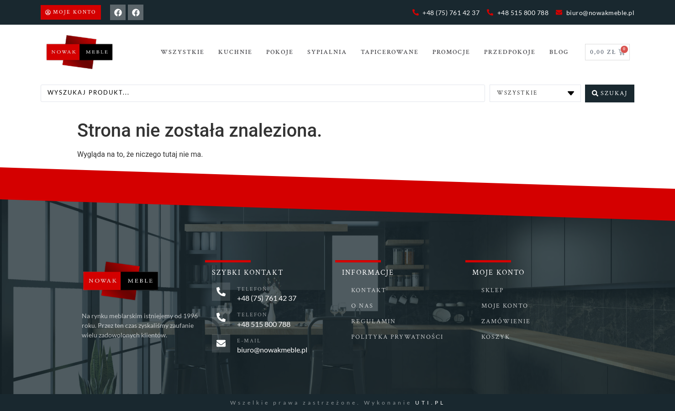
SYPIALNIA (327, 52)
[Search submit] (609, 92)
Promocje (451, 52)
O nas (362, 305)
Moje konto (504, 305)
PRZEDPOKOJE (510, 52)
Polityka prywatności (397, 336)
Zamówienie (506, 321)
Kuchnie (235, 52)
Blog (559, 52)
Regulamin (373, 321)
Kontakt (368, 290)
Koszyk (495, 336)
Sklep (492, 290)
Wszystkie (183, 52)
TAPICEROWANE (390, 52)
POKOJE (280, 52)
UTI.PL (430, 402)
